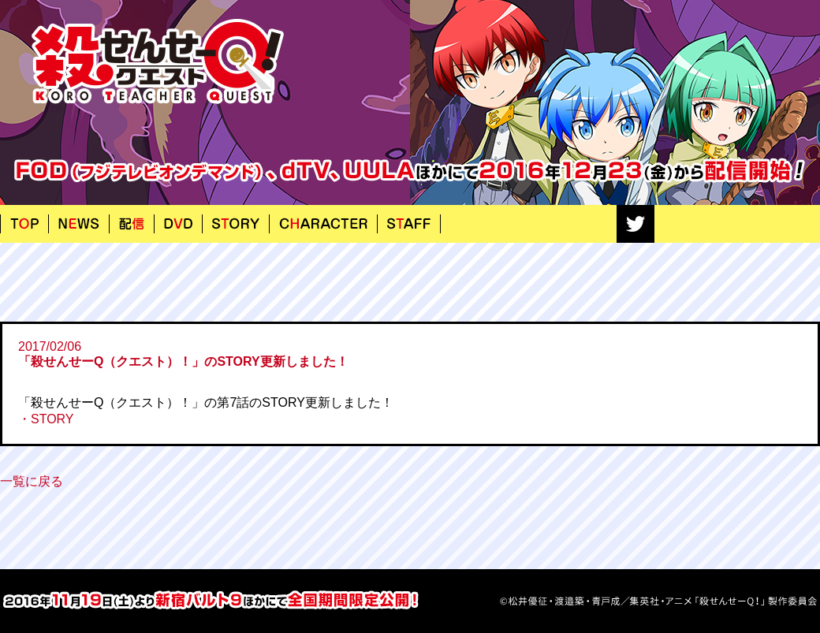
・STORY (46, 419)
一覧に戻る (31, 481)
